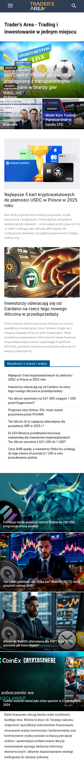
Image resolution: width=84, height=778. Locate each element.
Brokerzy (10, 86)
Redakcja (10, 68)
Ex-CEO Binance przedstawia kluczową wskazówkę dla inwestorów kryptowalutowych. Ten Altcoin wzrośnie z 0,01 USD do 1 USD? (39, 437)
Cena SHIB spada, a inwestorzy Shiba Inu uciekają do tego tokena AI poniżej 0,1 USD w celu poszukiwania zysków (41, 453)
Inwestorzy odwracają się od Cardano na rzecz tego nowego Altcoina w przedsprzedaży (35, 309)
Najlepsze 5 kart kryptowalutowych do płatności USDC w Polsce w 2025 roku (40, 200)
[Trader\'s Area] (42, 6)
